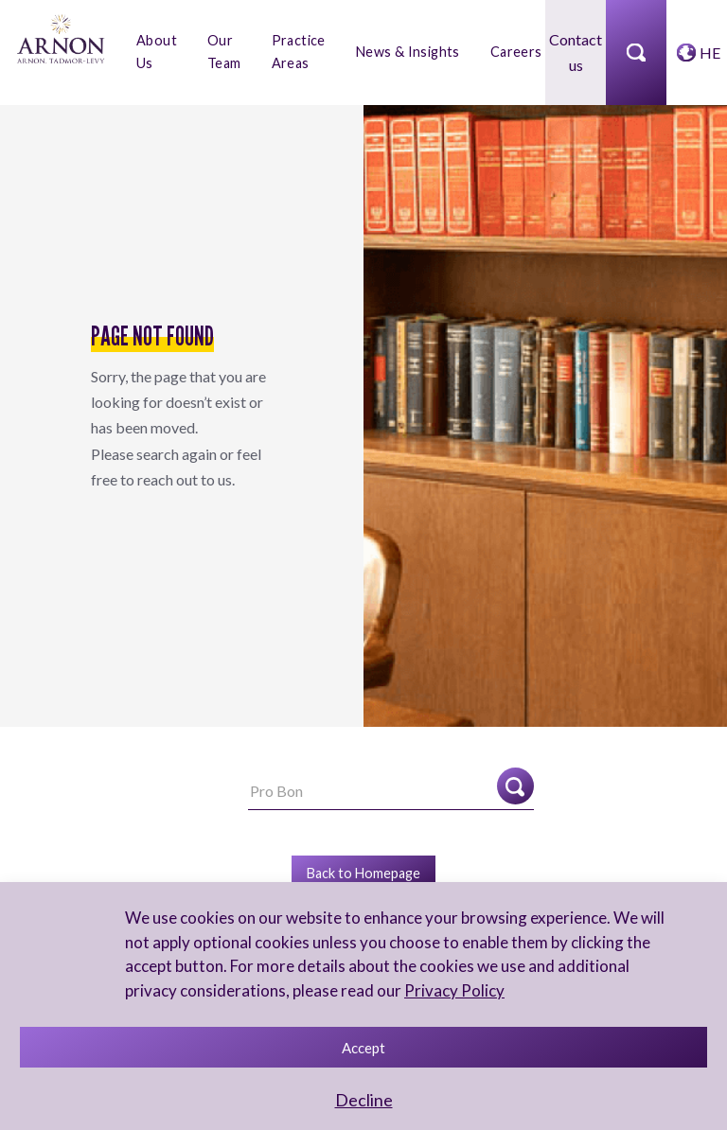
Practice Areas (299, 51)
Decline (364, 1099)
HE (710, 53)
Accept (363, 1047)
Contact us (575, 52)
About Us (156, 51)
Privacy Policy (454, 990)
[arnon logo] (60, 37)
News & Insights (408, 52)
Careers (516, 52)
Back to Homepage (363, 873)
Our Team (224, 51)
